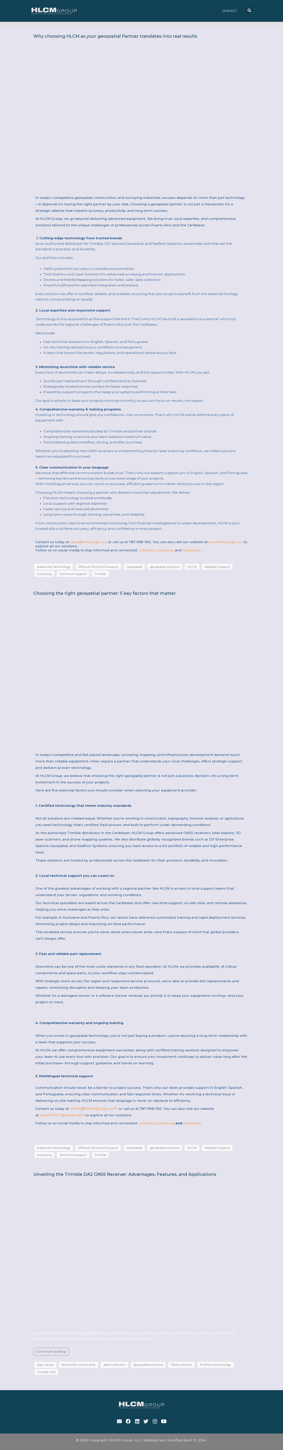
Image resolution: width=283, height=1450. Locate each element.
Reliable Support (217, 567)
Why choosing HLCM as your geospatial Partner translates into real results (115, 36)
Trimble (100, 574)
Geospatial (134, 567)
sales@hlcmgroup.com (88, 542)
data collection (114, 1365)
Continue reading (51, 1351)
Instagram (191, 550)
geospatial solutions (164, 567)
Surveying (44, 574)
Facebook (164, 550)
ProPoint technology (215, 1365)
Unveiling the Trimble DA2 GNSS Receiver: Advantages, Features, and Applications (124, 1174)
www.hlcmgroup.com (226, 542)
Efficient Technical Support (98, 567)
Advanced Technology (53, 567)
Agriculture (45, 1365)
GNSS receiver (181, 1365)
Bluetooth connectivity (79, 1365)
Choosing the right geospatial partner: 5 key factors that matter (104, 593)
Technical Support (73, 574)
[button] (229, 11)
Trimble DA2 (46, 1372)
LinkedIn (147, 550)
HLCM (192, 567)
